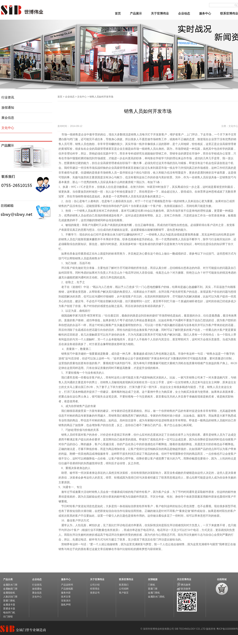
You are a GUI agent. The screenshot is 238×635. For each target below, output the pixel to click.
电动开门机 (9, 612)
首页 (118, 13)
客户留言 (124, 592)
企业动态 (184, 13)
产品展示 (136, 13)
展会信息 (7, 117)
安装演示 (66, 600)
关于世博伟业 (160, 13)
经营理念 (95, 588)
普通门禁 (152, 588)
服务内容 (66, 592)
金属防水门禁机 (156, 596)
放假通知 (7, 107)
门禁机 (151, 584)
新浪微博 (185, 588)
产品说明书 (67, 584)
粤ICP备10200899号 (227, 628)
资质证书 (95, 592)
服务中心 (205, 13)
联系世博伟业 (229, 13)
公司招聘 (124, 588)
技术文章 (66, 596)
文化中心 (7, 127)
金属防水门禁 (10, 584)
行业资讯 (7, 97)
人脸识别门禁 (10, 596)
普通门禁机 (9, 600)
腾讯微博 (185, 584)
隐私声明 (66, 604)
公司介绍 (95, 584)
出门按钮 (8, 616)
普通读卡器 (9, 608)
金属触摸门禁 (10, 588)
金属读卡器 (9, 604)
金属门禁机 (154, 592)
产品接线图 (67, 588)
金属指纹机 (9, 592)
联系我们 (124, 584)
